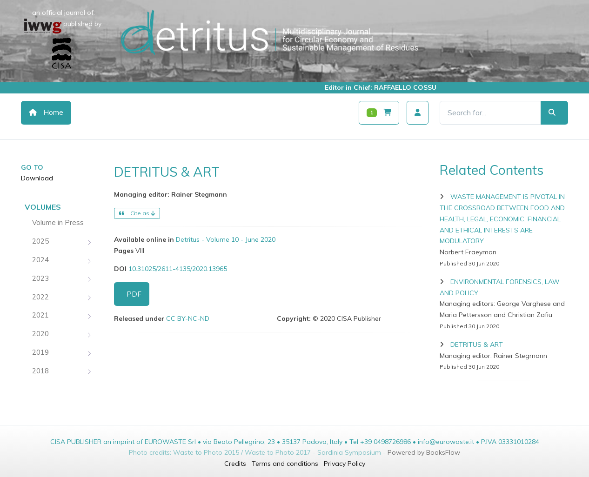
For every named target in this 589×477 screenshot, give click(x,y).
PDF (134, 294)
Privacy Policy (344, 463)
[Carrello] (379, 113)
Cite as (137, 213)
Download (37, 178)
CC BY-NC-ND (187, 318)
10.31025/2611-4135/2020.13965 (177, 269)
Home (46, 112)
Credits (235, 463)
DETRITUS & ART (476, 344)
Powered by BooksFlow (424, 452)
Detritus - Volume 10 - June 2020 (225, 239)
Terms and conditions (285, 463)
